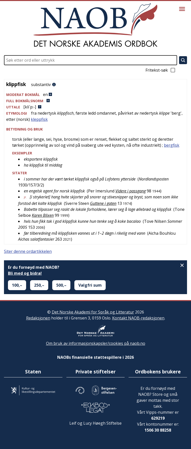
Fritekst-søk (160, 70)
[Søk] (183, 60)
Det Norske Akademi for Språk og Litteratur (93, 312)
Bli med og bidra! (25, 273)
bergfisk (171, 145)
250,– (39, 285)
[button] (95, 94)
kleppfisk (39, 119)
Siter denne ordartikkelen (28, 251)
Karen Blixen (43, 215)
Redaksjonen (38, 318)
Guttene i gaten (103, 203)
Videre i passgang (130, 191)
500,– (61, 285)
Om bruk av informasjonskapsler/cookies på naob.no (95, 343)
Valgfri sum (90, 285)
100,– (17, 285)
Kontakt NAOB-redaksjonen (138, 318)
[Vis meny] (182, 9)
